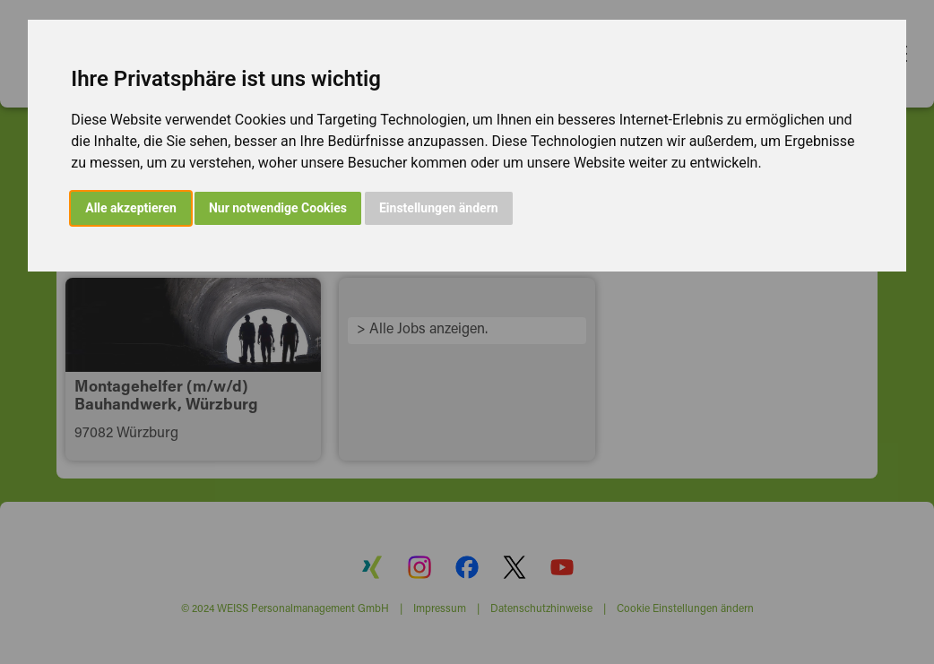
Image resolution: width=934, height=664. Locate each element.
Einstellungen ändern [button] (438, 208)
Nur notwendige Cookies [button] (278, 208)
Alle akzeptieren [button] (131, 208)
